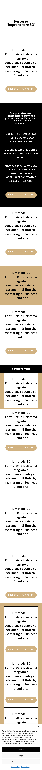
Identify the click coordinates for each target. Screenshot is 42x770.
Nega (21, 756)
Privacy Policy (25, 767)
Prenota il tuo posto (21, 89)
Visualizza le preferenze (21, 762)
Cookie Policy (15, 767)
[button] (39, 727)
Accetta (21, 750)
